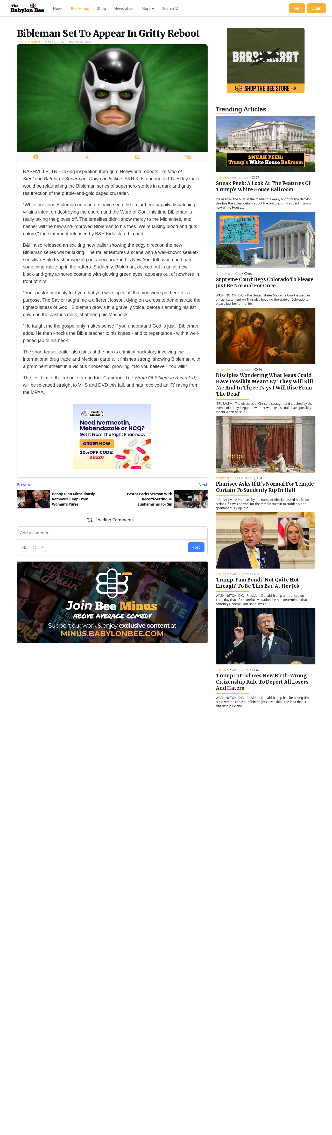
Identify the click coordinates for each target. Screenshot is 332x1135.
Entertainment (29, 107)
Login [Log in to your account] (317, 8)
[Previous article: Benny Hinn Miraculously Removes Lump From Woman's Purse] (63, 549)
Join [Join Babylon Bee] (297, 8)
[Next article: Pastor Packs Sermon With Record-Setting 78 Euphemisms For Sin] (161, 549)
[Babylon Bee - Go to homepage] (27, 8)
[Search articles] (170, 8)
